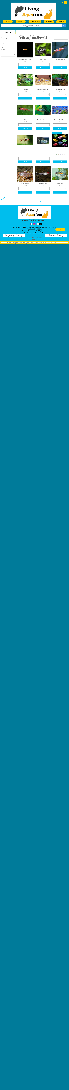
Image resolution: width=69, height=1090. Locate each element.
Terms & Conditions (40, 242)
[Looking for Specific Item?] (30, 25)
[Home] (8, 21)
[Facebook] (31, 224)
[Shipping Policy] (14, 235)
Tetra (2, 47)
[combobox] (61, 38)
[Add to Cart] (25, 67)
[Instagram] (34, 224)
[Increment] (31, 64)
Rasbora (3, 49)
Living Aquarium (17, 242)
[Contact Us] (61, 21)
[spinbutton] (25, 64)
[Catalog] (21, 21)
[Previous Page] (37, 201)
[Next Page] (48, 201)
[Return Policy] (56, 235)
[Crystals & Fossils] (35, 21)
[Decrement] (19, 64)
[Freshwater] (8, 32)
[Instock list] (49, 21)
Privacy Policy (51, 242)
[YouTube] (38, 224)
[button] (63, 2)
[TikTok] (40, 224)
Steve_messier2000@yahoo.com (37, 231)
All (2, 45)
